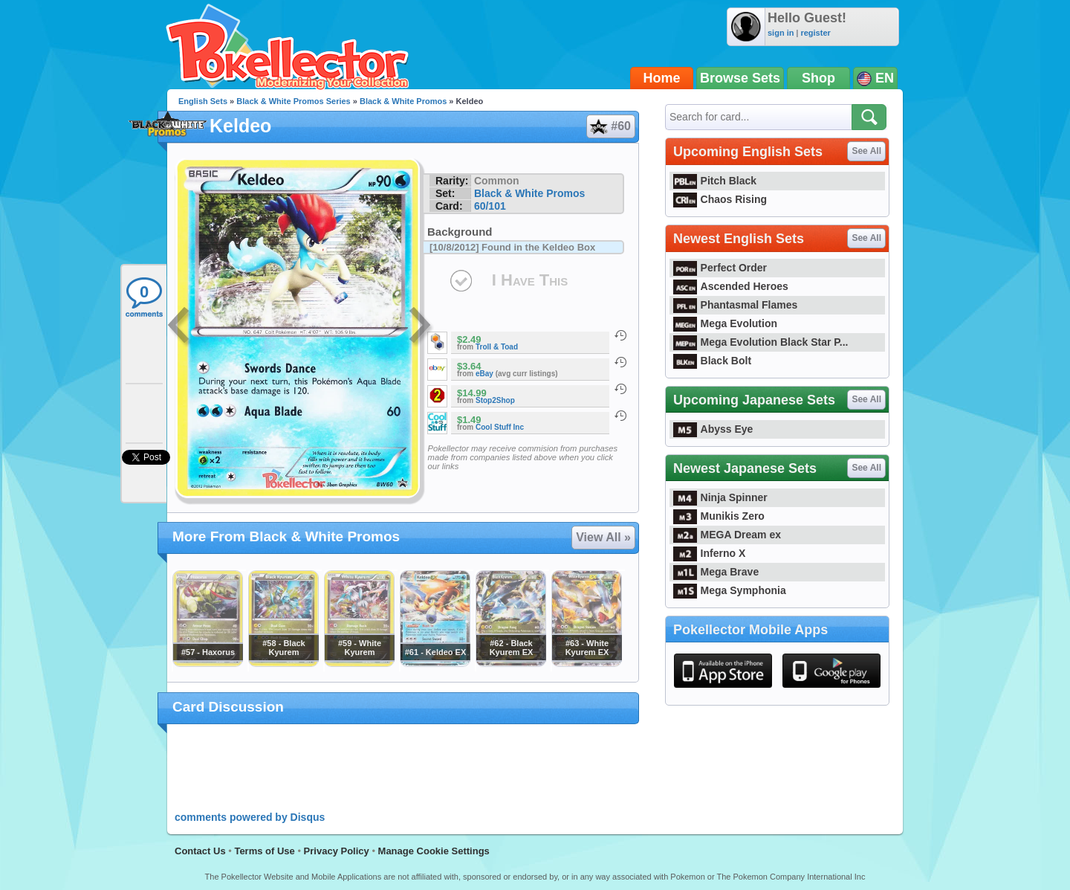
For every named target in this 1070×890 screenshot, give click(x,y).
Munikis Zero (719, 516)
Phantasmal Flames (735, 305)
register (815, 32)
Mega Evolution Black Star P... (761, 342)
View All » (603, 537)
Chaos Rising (720, 199)
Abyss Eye (713, 429)
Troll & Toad (497, 347)
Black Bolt (712, 361)
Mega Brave (716, 572)
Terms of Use (264, 851)
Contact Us (200, 851)
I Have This (530, 280)
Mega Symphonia (729, 590)
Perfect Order (720, 268)
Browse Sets (740, 78)
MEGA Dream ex (727, 535)
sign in (781, 32)
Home (662, 78)
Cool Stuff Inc (500, 427)
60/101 (490, 206)
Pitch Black (714, 181)
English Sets (202, 101)
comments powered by (250, 817)
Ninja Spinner (720, 497)
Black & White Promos (403, 101)
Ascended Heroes (730, 286)
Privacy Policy (336, 851)
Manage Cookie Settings (434, 851)
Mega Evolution (725, 323)
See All (866, 151)
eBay (484, 374)
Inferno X (709, 553)
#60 (610, 126)
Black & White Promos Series (293, 101)
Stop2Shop (495, 400)
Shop (818, 78)
